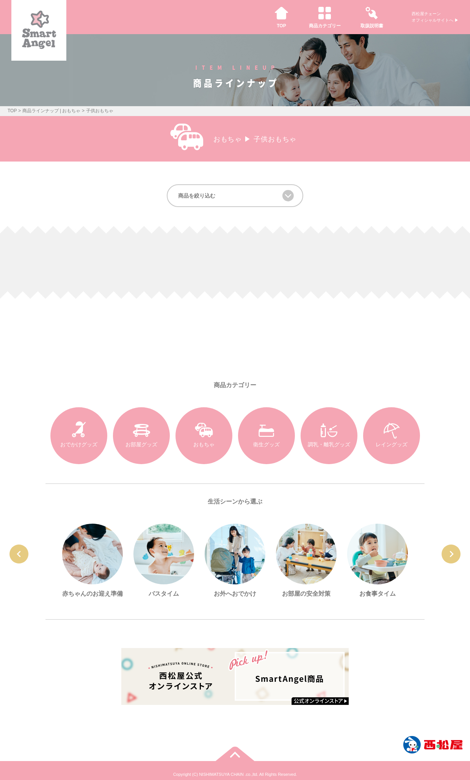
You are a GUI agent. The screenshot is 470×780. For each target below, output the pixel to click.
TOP (12, 110)
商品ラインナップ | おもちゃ (51, 110)
